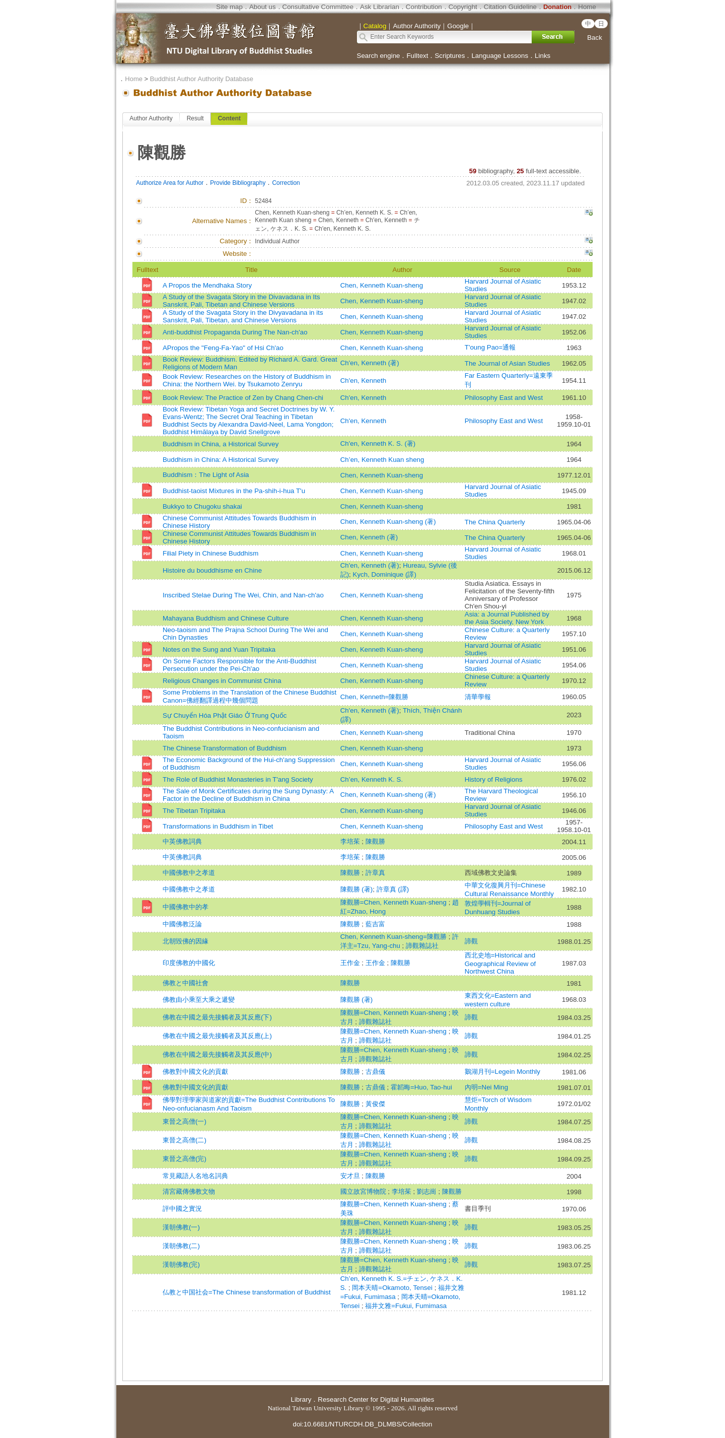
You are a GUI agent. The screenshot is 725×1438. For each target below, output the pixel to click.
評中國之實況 (182, 1208)
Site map (229, 7)
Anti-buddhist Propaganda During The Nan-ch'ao (235, 332)
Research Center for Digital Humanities (376, 1399)
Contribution (424, 7)
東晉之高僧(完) (184, 1158)
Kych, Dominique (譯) (384, 574)
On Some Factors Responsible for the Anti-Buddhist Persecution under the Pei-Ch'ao (239, 664)
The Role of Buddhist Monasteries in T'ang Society (238, 779)
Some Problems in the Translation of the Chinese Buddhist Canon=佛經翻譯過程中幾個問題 (249, 696)
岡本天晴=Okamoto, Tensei (393, 1287)
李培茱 (351, 841)
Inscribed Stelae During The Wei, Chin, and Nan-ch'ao (243, 595)
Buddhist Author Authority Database (201, 79)
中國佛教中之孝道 (189, 872)
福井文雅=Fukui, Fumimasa (406, 1306)
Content (229, 118)
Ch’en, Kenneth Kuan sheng (382, 459)
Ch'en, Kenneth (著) (369, 363)
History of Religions (494, 779)
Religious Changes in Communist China (222, 680)
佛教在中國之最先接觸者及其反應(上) (217, 1036)
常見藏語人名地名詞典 (195, 1176)
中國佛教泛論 (182, 924)
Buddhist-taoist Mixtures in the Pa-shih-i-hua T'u (234, 491)
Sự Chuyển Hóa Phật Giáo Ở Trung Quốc (224, 715)
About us (262, 7)
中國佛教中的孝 (185, 907)
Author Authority (150, 118)
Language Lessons (499, 55)
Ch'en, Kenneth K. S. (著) (378, 443)
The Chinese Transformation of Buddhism (224, 748)
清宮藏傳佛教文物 (189, 1191)
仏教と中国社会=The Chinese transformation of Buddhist (247, 1292)
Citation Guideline (510, 7)
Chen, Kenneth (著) (369, 537)
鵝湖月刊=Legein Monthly (502, 1071)
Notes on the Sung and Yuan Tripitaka (219, 649)
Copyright (463, 7)
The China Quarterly (495, 522)
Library (301, 1399)
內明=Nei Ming (486, 1087)
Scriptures (449, 55)
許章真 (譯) (393, 889)
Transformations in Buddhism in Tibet (218, 826)
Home (587, 7)
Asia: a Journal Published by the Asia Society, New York (507, 618)
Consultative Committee (317, 7)
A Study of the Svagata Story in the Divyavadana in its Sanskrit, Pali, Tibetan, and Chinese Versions (243, 316)
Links (542, 55)
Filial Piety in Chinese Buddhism (210, 553)
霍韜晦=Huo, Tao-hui (421, 1087)
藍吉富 (375, 924)
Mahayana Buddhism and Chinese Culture (225, 618)
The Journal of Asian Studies (507, 363)
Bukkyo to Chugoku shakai (202, 506)
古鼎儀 (375, 1071)
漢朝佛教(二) (181, 1246)
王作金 (351, 963)
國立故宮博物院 (364, 1191)
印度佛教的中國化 (189, 963)
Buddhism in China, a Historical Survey (220, 444)
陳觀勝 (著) (356, 889)
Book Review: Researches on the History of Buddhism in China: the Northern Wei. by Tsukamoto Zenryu (247, 380)
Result (195, 118)
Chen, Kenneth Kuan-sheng (381, 285)
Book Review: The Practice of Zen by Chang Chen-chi (243, 397)
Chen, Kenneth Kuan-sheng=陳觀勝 (394, 936)
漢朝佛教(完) (181, 1264)
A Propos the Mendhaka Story (207, 285)
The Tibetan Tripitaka (194, 810)
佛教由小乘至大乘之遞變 (199, 999)
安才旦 (351, 1176)
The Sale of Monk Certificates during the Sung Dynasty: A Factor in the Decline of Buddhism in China (248, 794)
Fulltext (417, 55)
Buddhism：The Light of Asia (206, 474)
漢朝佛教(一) (181, 1227)
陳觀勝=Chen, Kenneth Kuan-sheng (394, 902)
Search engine (378, 55)
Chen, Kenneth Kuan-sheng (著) (388, 521)
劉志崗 (428, 1191)
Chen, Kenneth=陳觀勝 (374, 697)
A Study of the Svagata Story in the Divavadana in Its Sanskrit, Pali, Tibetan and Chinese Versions (241, 300)
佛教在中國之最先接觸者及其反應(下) (217, 1017)
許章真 (375, 872)
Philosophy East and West (504, 397)
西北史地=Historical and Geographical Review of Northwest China (500, 963)
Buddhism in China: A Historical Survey (220, 459)
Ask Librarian (379, 7)
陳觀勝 (375, 841)
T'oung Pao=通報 (490, 347)
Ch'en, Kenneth (363, 380)
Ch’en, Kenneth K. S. (371, 779)
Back (594, 37)
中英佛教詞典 (182, 841)
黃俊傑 (375, 1104)
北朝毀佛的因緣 (185, 941)
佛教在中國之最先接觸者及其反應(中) (217, 1054)
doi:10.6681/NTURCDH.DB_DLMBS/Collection (362, 1424)
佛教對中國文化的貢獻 (195, 1071)
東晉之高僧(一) (184, 1121)
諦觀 (471, 941)
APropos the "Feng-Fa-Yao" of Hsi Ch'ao (223, 348)
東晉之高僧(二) (184, 1140)
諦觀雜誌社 (422, 945)
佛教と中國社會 (185, 983)
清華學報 (478, 697)
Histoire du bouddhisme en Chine (212, 570)
